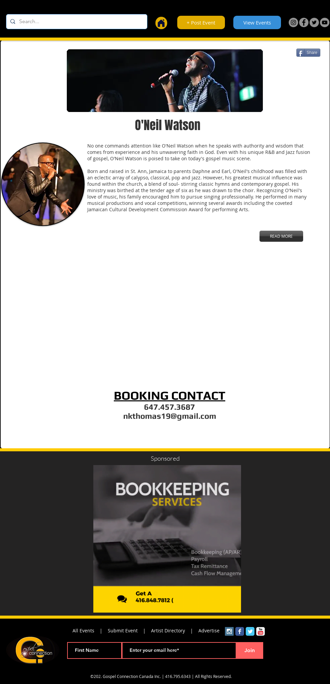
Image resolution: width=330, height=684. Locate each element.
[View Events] (257, 22)
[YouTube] (324, 22)
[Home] (161, 23)
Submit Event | (129, 630)
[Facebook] (304, 22)
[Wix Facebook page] (239, 631)
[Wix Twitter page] (250, 631)
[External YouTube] (167, 318)
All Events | (90, 630)
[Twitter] (314, 22)
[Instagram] (293, 22)
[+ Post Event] (201, 22)
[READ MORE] (281, 236)
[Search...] (76, 21)
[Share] (308, 53)
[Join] (249, 650)
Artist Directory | (174, 630)
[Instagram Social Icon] (229, 631)
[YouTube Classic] (260, 631)
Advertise (209, 630)
